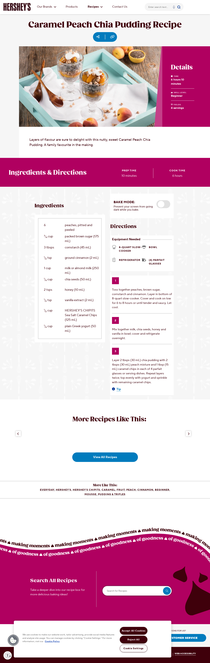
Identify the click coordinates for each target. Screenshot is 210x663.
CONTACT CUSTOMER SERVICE (175, 638)
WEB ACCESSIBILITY (185, 653)
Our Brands (46, 7)
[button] (163, 204)
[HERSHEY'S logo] (17, 7)
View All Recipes (105, 457)
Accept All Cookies (134, 630)
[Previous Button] (18, 433)
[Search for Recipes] (137, 591)
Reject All (133, 639)
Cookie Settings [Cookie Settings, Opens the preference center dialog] (133, 648)
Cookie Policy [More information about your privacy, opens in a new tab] (52, 641)
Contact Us (119, 7)
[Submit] (179, 7)
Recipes (95, 7)
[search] (167, 591)
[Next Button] (188, 433)
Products (72, 7)
